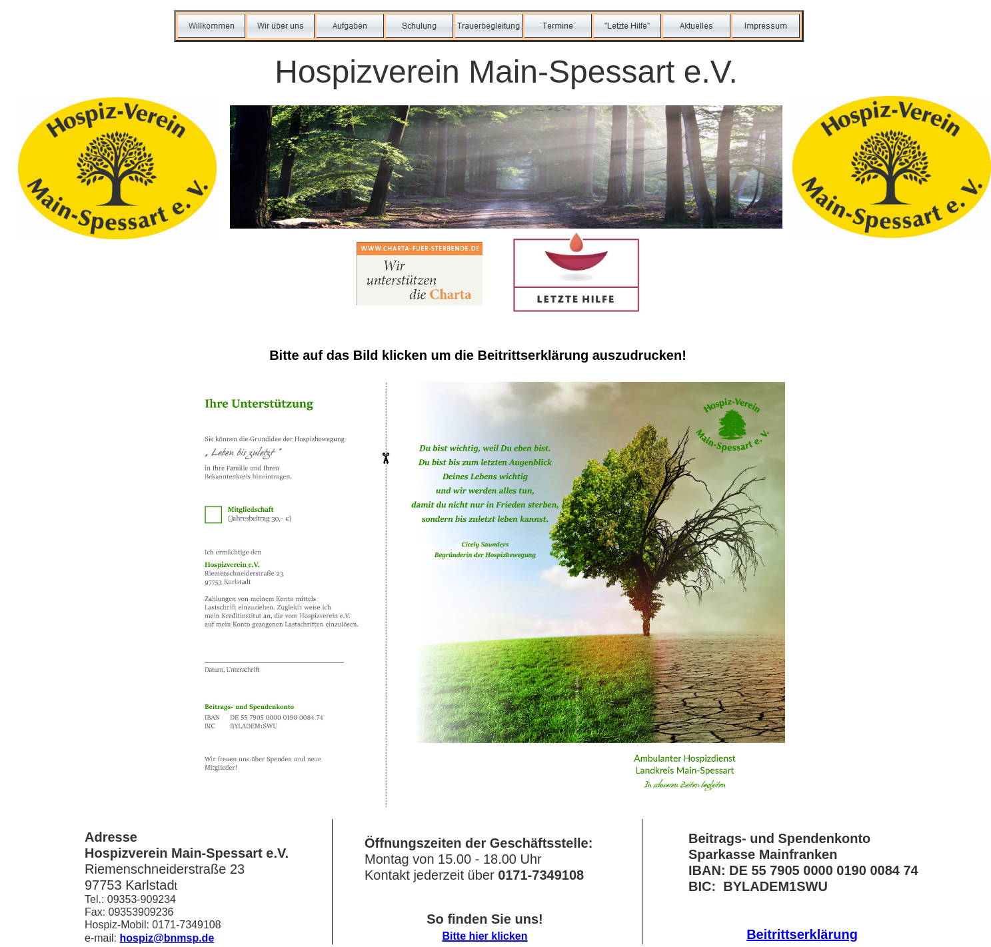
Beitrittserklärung (802, 934)
